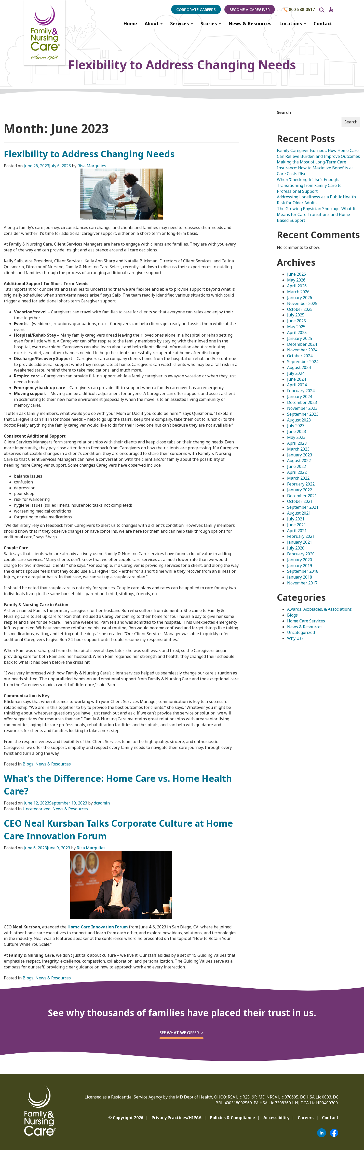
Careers (306, 1117)
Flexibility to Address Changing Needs (89, 154)
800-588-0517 (299, 9)
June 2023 (296, 431)
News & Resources (250, 23)
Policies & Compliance (232, 1117)
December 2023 (302, 402)
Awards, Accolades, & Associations (319, 609)
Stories (210, 23)
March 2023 (298, 449)
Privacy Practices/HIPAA (176, 1117)
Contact (323, 23)
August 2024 (299, 367)
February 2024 (301, 390)
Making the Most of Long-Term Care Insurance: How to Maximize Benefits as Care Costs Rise (315, 167)
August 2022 (299, 460)
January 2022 (299, 490)
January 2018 (299, 577)
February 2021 (301, 536)
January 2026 (299, 297)
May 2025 (296, 326)
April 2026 (297, 286)
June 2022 (296, 466)
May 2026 (296, 280)
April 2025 (297, 332)
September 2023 (302, 414)
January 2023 (299, 455)
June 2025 (296, 321)
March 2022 (298, 478)
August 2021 (299, 513)
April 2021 (297, 530)
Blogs (28, 764)
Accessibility (276, 1117)
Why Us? (295, 638)
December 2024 (302, 344)
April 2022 (297, 472)
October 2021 (300, 501)
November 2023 (302, 408)
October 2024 (300, 356)
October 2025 (300, 309)
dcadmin (102, 803)
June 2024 (296, 379)
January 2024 (299, 396)
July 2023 (295, 425)
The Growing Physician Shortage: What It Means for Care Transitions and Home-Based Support (316, 214)
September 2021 (302, 507)
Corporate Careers (196, 9)
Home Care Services (306, 621)
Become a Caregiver (250, 9)
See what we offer (179, 1033)
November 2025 (302, 303)
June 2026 (296, 274)
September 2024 (302, 361)
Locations (292, 23)
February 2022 (301, 484)
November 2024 (302, 350)
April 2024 (297, 385)
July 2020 (295, 548)
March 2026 (298, 292)
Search (284, 112)
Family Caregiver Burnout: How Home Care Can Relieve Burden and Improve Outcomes (318, 153)
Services (181, 23)
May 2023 (296, 437)
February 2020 (301, 554)
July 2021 (295, 519)
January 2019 (299, 565)
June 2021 (296, 525)
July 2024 (295, 373)
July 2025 (295, 315)
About (154, 23)
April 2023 (297, 443)
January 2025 (299, 338)
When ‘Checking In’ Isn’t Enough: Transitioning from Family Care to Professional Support (309, 185)
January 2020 (299, 560)
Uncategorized (36, 809)
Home (130, 23)
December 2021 (302, 496)
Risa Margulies (91, 166)
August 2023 (299, 420)
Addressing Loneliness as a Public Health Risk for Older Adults (316, 200)
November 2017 (302, 583)
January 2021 (299, 542)
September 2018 (302, 571)
